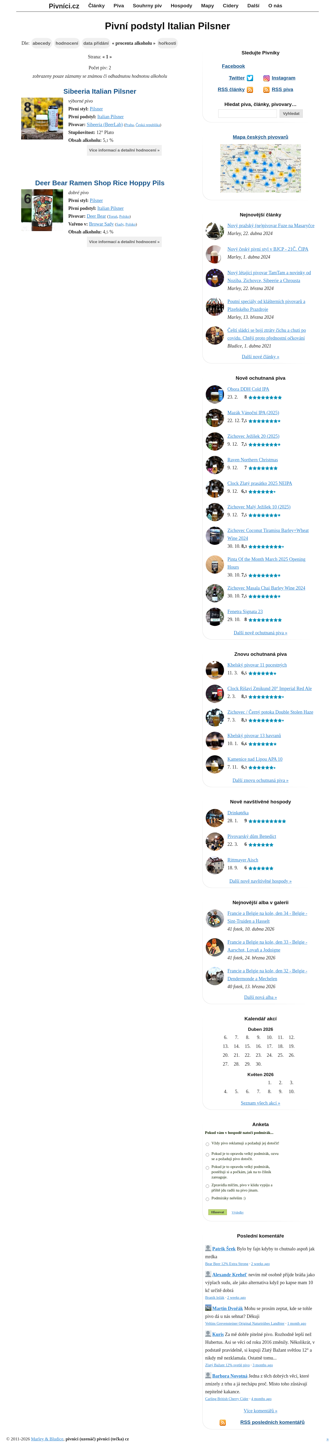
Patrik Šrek (224, 1248)
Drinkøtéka (238, 812)
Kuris (218, 1334)
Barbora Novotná (230, 1376)
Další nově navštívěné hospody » (261, 881)
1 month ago (296, 1323)
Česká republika (148, 125)
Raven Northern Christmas (252, 459)
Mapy (207, 5)
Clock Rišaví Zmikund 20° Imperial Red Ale (269, 688)
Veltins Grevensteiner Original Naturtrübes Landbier (244, 1323)
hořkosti (167, 43)
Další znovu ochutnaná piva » (261, 780)
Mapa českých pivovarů (260, 137)
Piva (119, 5)
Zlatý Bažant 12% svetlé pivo (227, 1365)
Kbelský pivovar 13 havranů (254, 735)
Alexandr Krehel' (229, 1274)
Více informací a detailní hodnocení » (124, 150)
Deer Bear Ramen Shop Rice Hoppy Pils (99, 183)
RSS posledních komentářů (272, 1422)
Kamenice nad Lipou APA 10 (254, 759)
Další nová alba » (260, 997)
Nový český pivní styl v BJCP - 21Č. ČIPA (267, 249)
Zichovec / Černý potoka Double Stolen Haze (270, 712)
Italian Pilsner (110, 116)
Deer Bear (96, 216)
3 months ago (263, 1365)
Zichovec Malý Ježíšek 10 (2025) (259, 507)
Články (96, 5)
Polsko (124, 216)
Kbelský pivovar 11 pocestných (257, 665)
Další (253, 5)
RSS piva (282, 89)
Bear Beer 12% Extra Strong (226, 1264)
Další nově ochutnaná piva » (260, 632)
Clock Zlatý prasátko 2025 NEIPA (259, 483)
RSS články (231, 89)
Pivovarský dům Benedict (251, 836)
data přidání (96, 43)
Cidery (231, 5)
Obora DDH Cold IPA (248, 389)
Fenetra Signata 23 (245, 611)
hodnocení (66, 43)
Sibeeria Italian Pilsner (99, 91)
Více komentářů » (260, 1410)
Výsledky (238, 1212)
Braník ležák (214, 1297)
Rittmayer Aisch (242, 860)
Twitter (237, 78)
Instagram (283, 78)
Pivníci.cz (64, 6)
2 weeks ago (260, 1264)
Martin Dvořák (227, 1308)
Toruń (112, 216)
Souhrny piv (147, 5)
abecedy (42, 43)
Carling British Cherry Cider (226, 1399)
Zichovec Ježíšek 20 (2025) (253, 436)
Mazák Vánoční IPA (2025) (253, 412)
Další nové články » (260, 356)
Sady (120, 224)
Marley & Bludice (47, 1438)
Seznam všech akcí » (260, 1103)
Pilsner (96, 108)
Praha (129, 125)
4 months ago (261, 1399)
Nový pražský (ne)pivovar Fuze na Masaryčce (270, 225)
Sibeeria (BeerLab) (104, 124)
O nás (275, 5)
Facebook (233, 66)
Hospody (181, 5)
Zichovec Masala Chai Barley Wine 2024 (266, 588)
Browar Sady (101, 224)
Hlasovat (217, 1212)
